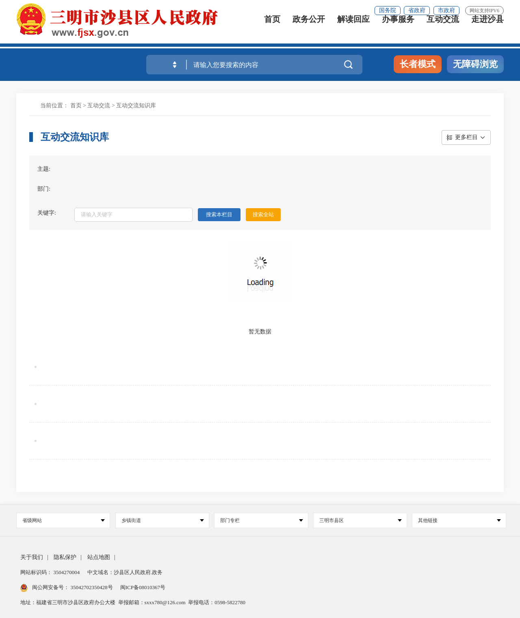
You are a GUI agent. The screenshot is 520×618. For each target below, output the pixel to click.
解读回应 (353, 29)
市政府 (446, 10)
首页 (272, 29)
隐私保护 (65, 557)
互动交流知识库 (136, 105)
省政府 (416, 10)
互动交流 (443, 29)
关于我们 (31, 557)
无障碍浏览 (475, 64)
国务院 (387, 10)
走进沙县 (487, 29)
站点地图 (98, 557)
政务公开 (308, 29)
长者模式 (418, 64)
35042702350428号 (91, 587)
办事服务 (398, 29)
